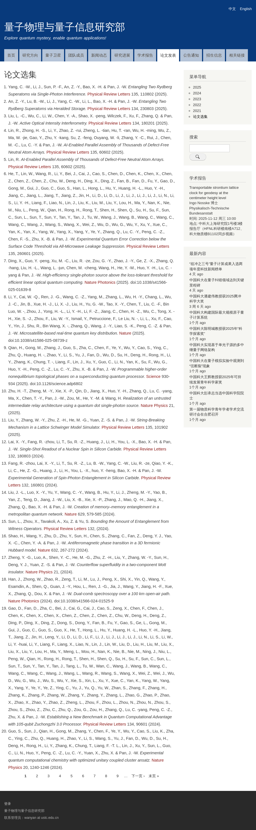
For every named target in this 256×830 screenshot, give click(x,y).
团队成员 (76, 55)
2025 (197, 87)
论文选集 (200, 117)
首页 (11, 55)
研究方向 (30, 55)
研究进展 (122, 55)
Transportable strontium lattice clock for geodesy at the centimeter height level (214, 192)
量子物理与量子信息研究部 (64, 27)
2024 (197, 93)
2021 (197, 111)
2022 (197, 105)
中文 (232, 9)
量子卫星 (53, 55)
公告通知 (191, 55)
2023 (197, 99)
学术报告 (145, 55)
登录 (7, 804)
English (246, 9)
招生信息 (214, 55)
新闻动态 (99, 55)
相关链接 (237, 55)
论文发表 (168, 55)
